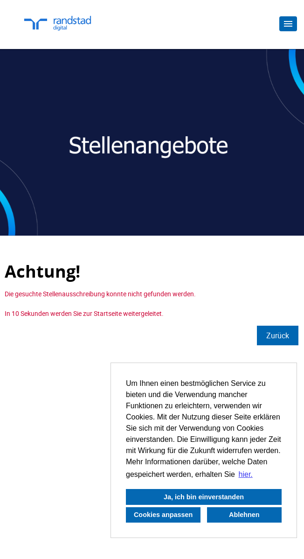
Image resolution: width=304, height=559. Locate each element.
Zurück (277, 335)
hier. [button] (246, 474)
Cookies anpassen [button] (163, 514)
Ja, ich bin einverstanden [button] (204, 497)
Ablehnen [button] (244, 514)
